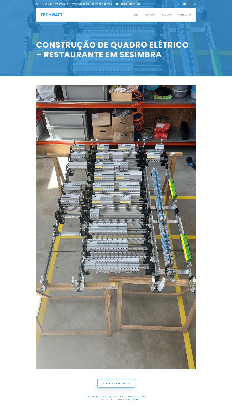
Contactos (185, 15)
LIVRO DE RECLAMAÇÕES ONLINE (129, 396)
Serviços (150, 15)
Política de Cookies (97, 396)
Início (135, 15)
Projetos (166, 15)
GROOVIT (133, 399)
